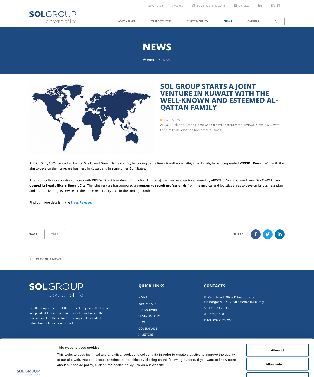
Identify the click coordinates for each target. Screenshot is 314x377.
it (278, 5)
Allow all (277, 320)
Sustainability (197, 21)
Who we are (126, 21)
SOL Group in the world (208, 6)
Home (151, 59)
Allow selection (277, 334)
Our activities (161, 21)
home (142, 297)
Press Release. (81, 202)
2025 (54, 234)
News (228, 21)
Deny (278, 348)
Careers (253, 21)
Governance (155, 5)
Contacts (241, 6)
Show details (227, 368)
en (273, 5)
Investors (177, 5)
